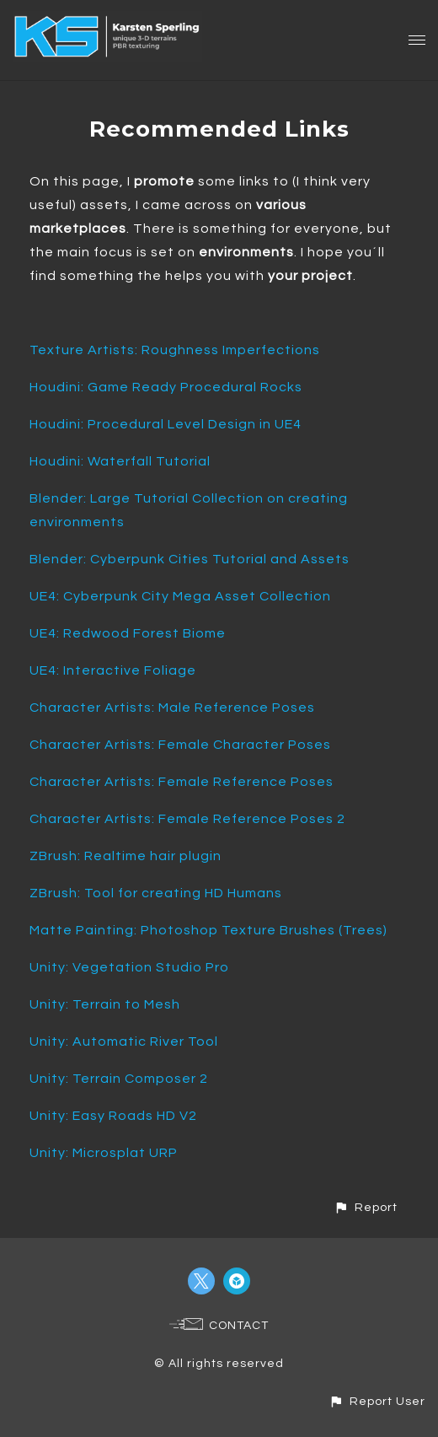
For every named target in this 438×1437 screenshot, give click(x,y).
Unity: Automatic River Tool (123, 1041)
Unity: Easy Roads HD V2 (113, 1115)
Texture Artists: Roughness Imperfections (174, 350)
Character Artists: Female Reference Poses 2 (187, 819)
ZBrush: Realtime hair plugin (125, 856)
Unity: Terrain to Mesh (104, 1004)
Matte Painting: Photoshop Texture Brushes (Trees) (208, 930)
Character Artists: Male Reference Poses (172, 707)
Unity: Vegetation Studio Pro (129, 967)
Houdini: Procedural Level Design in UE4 (165, 424)
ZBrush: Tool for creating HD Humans (155, 893)
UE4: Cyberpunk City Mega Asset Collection (180, 596)
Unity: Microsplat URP (103, 1153)
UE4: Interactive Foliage (112, 670)
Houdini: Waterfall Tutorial (120, 461)
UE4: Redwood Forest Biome (127, 633)
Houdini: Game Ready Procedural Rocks (165, 387)
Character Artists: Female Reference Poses (181, 781)
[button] (365, 1207)
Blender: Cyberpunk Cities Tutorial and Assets (189, 559)
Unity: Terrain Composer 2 (118, 1078)
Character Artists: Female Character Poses (180, 744)
